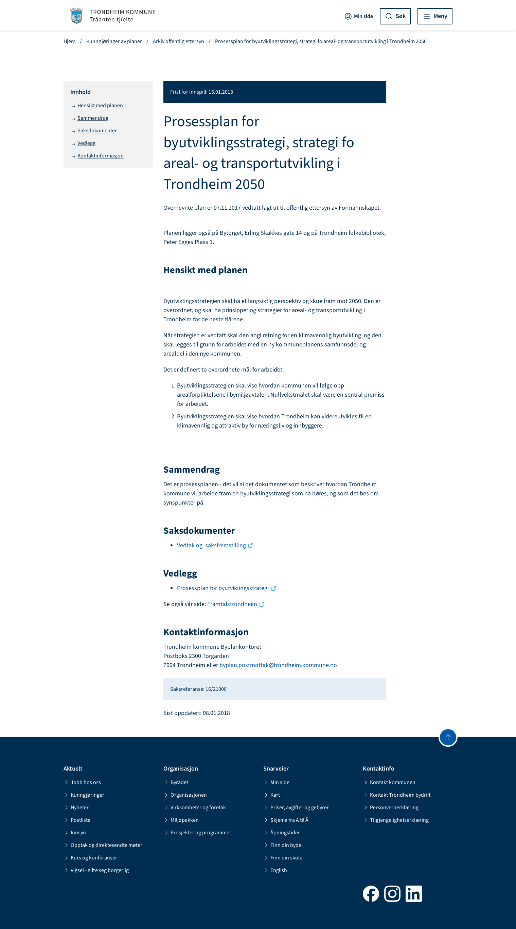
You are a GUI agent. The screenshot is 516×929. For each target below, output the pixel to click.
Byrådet (175, 782)
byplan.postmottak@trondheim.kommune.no (278, 665)
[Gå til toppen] (448, 737)
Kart (271, 795)
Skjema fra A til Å (285, 820)
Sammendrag (89, 118)
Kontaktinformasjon (97, 155)
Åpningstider (281, 832)
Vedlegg (82, 143)
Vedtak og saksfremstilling (211, 545)
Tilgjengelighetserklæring (396, 820)
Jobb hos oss (82, 782)
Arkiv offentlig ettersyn (178, 41)
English (275, 870)
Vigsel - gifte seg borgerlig (96, 870)
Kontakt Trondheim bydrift (397, 795)
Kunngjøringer (84, 795)
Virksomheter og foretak (194, 807)
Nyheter (76, 807)
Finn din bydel (283, 845)
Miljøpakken (181, 820)
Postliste (77, 820)
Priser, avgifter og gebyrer (296, 807)
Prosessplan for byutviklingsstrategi (223, 588)
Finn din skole (282, 857)
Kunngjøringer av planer (114, 41)
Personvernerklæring (391, 807)
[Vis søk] (395, 16)
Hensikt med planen (96, 105)
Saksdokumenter (93, 130)
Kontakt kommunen (389, 782)
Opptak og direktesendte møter (103, 845)
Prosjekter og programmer (197, 832)
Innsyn (75, 832)
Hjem (69, 41)
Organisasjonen (185, 795)
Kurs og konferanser (90, 857)
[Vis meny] (434, 16)
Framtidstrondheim (232, 604)
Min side (358, 16)
